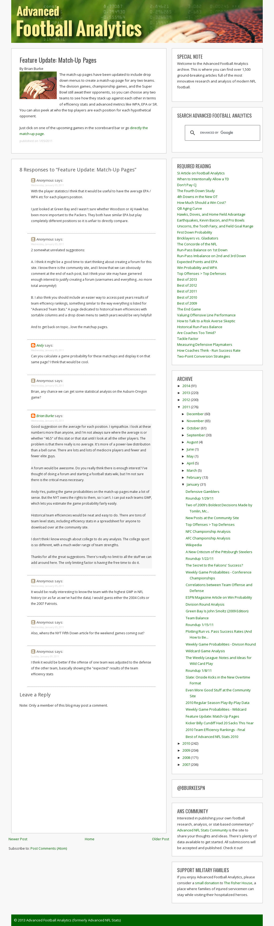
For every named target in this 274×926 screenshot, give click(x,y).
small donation (207, 882)
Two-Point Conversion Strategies (203, 356)
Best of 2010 (187, 297)
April (191, 463)
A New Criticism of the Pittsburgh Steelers (219, 551)
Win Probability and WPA (197, 267)
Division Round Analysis (205, 604)
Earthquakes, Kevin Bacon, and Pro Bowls (211, 220)
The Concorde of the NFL (197, 244)
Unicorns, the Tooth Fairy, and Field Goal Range (215, 226)
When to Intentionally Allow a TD (203, 179)
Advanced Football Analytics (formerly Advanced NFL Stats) (73, 920)
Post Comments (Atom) (49, 848)
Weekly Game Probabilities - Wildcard (216, 709)
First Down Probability (194, 232)
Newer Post (18, 839)
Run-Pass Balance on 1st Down (202, 250)
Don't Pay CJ (186, 184)
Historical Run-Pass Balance (199, 326)
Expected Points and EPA (197, 261)
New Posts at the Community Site (212, 517)
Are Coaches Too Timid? (196, 332)
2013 (186, 392)
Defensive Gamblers (202, 491)
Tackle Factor (187, 338)
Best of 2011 (187, 291)
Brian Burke (45, 415)
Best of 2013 (187, 279)
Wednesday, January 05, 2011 (47, 185)
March (192, 470)
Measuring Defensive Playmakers (204, 344)
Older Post (160, 839)
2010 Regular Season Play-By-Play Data (217, 702)
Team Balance (197, 618)
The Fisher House (238, 882)
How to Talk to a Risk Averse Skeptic (206, 320)
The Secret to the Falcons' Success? (214, 565)
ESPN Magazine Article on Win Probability (219, 597)
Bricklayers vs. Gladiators (197, 238)
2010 (186, 743)
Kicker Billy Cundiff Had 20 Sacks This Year (220, 723)
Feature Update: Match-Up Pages (58, 60)
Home (89, 839)
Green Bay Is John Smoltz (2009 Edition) (217, 611)
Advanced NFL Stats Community (202, 830)
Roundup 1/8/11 (199, 670)
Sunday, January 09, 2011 (45, 656)
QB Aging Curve (189, 208)
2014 (186, 385)
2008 (186, 757)
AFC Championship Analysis (208, 538)
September (196, 435)
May (191, 456)
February (194, 477)
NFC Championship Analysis (208, 531)
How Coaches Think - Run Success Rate (209, 350)
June (191, 449)
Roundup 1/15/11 (200, 624)
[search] (221, 133)
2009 (186, 750)
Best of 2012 (187, 285)
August (193, 442)
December (195, 413)
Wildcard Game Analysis (205, 650)
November (196, 420)
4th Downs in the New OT (197, 196)
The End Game (189, 309)
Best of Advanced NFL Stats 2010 (212, 736)
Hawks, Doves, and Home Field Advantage (211, 214)
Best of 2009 (187, 303)
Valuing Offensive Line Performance (206, 315)
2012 (186, 399)
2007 (186, 764)
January (193, 484)
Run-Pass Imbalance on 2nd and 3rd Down (211, 255)
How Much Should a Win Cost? (201, 202)
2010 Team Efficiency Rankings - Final (215, 729)
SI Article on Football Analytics (201, 173)
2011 (186, 406)
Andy (40, 345)
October (194, 428)
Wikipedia (194, 544)
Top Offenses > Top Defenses (201, 273)
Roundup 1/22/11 (200, 558)
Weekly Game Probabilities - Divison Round (221, 644)
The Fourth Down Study (196, 190)
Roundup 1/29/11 (200, 498)
